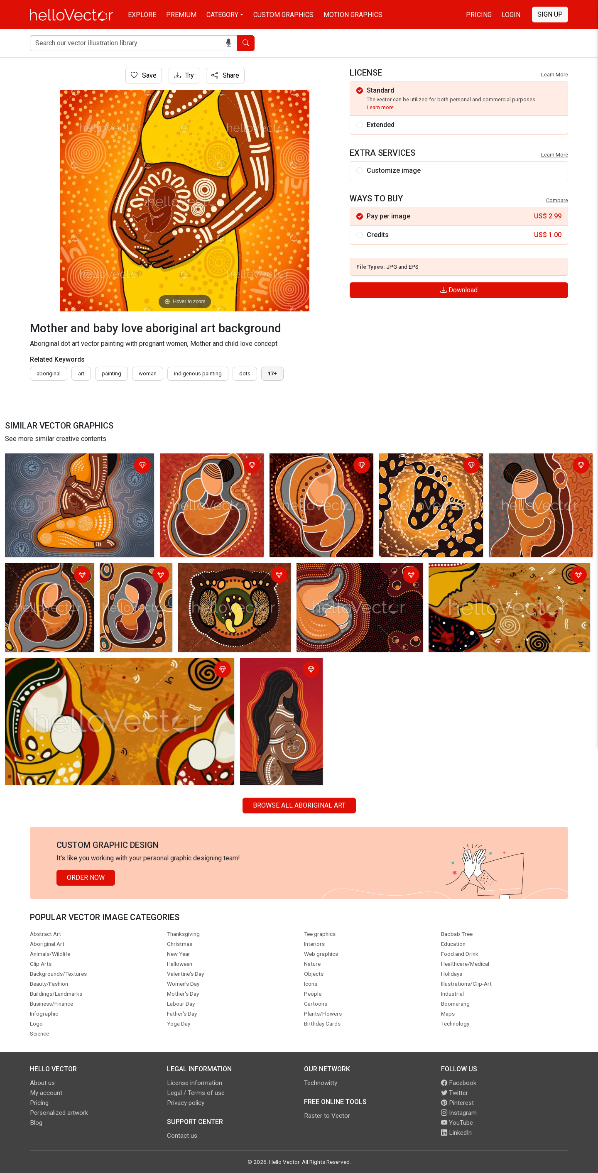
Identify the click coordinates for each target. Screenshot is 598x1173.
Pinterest (457, 1103)
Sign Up (550, 14)
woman (148, 373)
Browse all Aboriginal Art (299, 805)
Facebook (458, 1083)
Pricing (479, 15)
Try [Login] (184, 75)
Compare (557, 200)
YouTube (457, 1122)
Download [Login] (459, 290)
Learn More (554, 74)
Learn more (380, 107)
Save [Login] (144, 75)
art (81, 373)
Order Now (86, 878)
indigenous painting (198, 373)
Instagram (459, 1113)
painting (111, 373)
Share (225, 75)
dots (244, 373)
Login (511, 15)
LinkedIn (456, 1132)
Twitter (454, 1093)
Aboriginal (49, 373)
